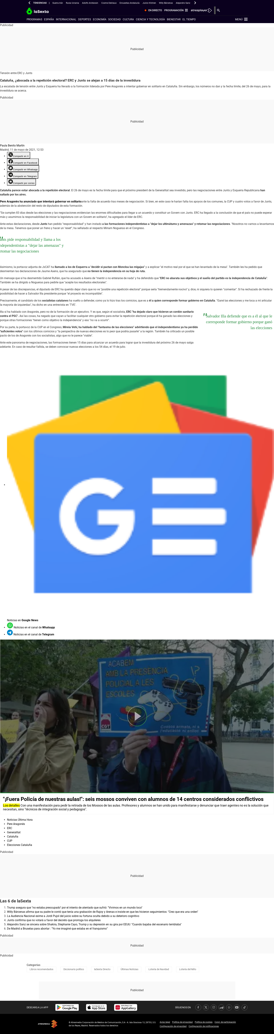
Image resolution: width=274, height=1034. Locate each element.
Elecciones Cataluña (19, 845)
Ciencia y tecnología (150, 19)
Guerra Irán (57, 3)
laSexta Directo (102, 969)
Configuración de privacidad (173, 1026)
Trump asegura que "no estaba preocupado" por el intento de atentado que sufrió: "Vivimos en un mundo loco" (74, 907)
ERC (9, 828)
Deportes (84, 19)
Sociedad (114, 19)
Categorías (33, 965)
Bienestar (174, 19)
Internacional (66, 19)
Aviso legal (165, 1022)
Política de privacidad (182, 1022)
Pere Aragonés (16, 824)
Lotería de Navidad (158, 969)
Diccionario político (73, 969)
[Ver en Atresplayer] (230, 10)
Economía (99, 19)
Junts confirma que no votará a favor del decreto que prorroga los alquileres (54, 920)
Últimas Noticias (129, 969)
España (49, 19)
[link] (67, 1007)
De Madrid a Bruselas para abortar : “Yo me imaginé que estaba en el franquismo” (57, 928)
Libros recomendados (41, 969)
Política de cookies (203, 1022)
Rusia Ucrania (72, 3)
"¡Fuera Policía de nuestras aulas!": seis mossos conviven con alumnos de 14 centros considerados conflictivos (133, 799)
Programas (34, 19)
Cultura (128, 19)
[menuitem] (182, 10)
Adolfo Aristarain (90, 3)
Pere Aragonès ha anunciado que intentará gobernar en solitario (40, 201)
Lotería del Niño (187, 969)
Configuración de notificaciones (204, 1026)
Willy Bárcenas (166, 3)
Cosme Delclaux (109, 3)
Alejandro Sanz (183, 3)
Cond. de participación (225, 1022)
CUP (9, 840)
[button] (29, 3)
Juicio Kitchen (149, 3)
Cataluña (12, 836)
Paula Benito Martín (12, 145)
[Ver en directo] (182, 10)
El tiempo (189, 19)
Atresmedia (47, 1024)
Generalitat (14, 832)
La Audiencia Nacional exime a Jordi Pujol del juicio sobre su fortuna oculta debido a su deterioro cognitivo (73, 916)
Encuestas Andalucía (130, 3)
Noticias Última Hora (20, 819)
